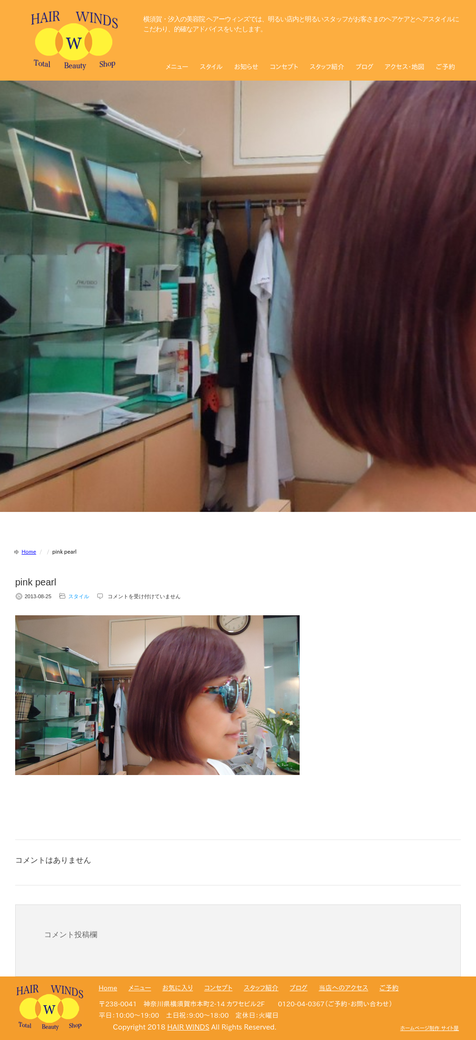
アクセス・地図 (405, 67)
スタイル (211, 67)
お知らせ (246, 67)
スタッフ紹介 (327, 67)
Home (29, 551)
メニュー (177, 67)
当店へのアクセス (343, 988)
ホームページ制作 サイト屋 (429, 1028)
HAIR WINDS (188, 1027)
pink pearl (35, 582)
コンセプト (284, 67)
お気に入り (177, 988)
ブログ (364, 67)
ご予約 (445, 67)
